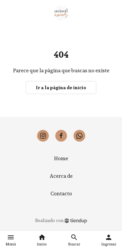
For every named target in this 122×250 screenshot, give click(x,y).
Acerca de (61, 176)
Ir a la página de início (61, 87)
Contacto (61, 193)
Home (61, 158)
